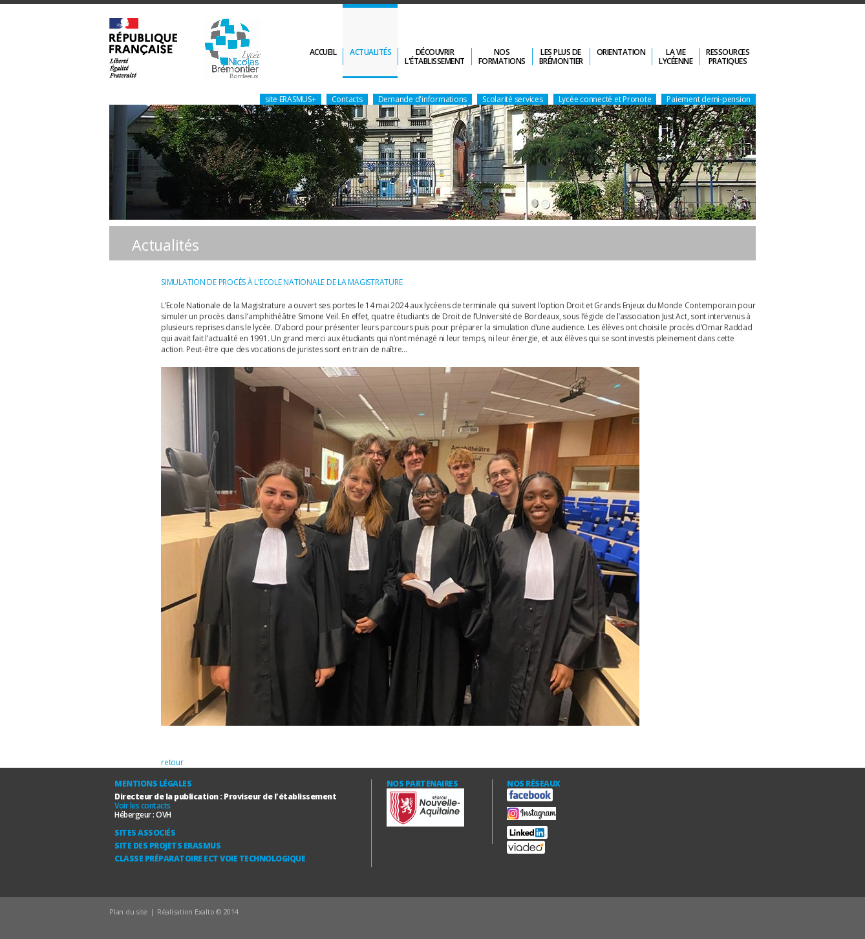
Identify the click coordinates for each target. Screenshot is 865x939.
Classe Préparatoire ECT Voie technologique (209, 858)
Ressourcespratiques (727, 57)
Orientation (621, 52)
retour (172, 762)
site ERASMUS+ (290, 99)
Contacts (347, 99)
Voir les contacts (142, 805)
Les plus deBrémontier (561, 57)
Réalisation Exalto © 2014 (198, 911)
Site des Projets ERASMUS (167, 845)
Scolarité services (512, 99)
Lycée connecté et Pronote (605, 99)
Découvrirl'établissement (435, 57)
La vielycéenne (675, 57)
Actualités (370, 52)
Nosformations (502, 57)
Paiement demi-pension (709, 99)
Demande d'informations (422, 99)
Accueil (323, 52)
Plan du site (128, 911)
